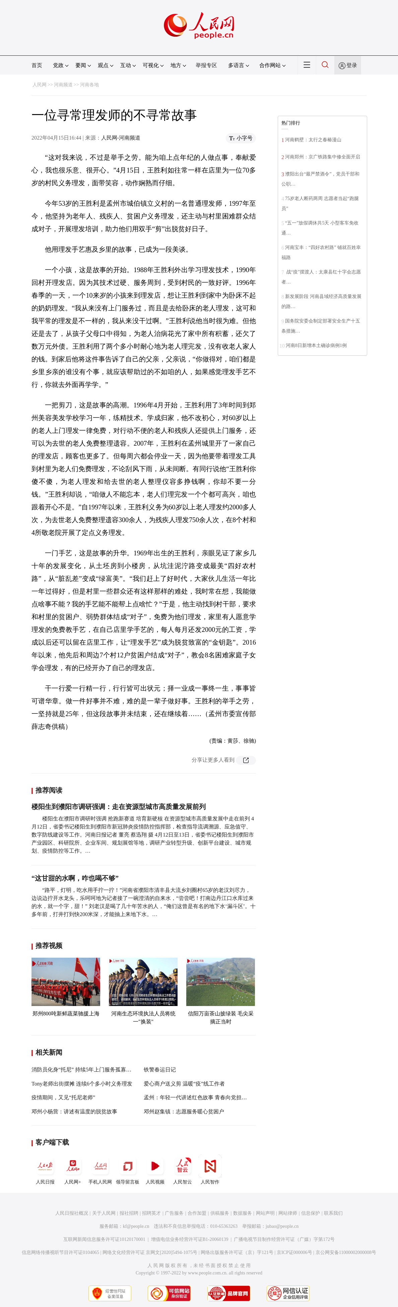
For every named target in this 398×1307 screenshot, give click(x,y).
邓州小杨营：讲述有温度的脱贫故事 (74, 1111)
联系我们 (333, 1213)
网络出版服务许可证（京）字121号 (237, 1252)
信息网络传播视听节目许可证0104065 (60, 1252)
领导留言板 (127, 1169)
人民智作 (210, 1169)
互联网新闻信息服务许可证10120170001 (104, 1239)
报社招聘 (129, 1213)
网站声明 (265, 1213)
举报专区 (206, 65)
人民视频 (155, 1169)
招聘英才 (151, 1213)
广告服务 (174, 1213)
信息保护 (310, 1213)
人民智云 (182, 1169)
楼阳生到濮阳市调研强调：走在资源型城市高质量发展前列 (118, 806)
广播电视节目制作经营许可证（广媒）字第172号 (284, 1239)
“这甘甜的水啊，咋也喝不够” (75, 878)
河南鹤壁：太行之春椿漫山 (314, 139)
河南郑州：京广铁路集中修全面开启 (322, 156)
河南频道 (63, 84)
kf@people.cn (136, 1226)
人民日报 (45, 1169)
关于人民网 (104, 1213)
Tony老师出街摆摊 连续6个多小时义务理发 (81, 1084)
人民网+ (72, 1169)
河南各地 (89, 84)
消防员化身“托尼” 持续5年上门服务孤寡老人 (84, 1069)
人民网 (39, 84)
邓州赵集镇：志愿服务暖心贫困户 (184, 1111)
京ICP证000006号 (294, 1252)
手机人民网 (100, 1169)
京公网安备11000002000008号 (346, 1252)
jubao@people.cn (282, 1226)
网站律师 (287, 1213)
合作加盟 (197, 1213)
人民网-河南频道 (120, 138)
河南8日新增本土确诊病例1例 (316, 345)
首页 (36, 65)
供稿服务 (219, 1213)
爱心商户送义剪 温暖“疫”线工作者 (184, 1084)
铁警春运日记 (160, 1069)
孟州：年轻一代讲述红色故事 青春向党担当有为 (201, 1097)
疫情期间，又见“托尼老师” (63, 1097)
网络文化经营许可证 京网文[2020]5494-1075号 (150, 1252)
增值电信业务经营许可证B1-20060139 (189, 1239)
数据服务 (242, 1213)
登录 (351, 65)
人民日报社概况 (71, 1213)
